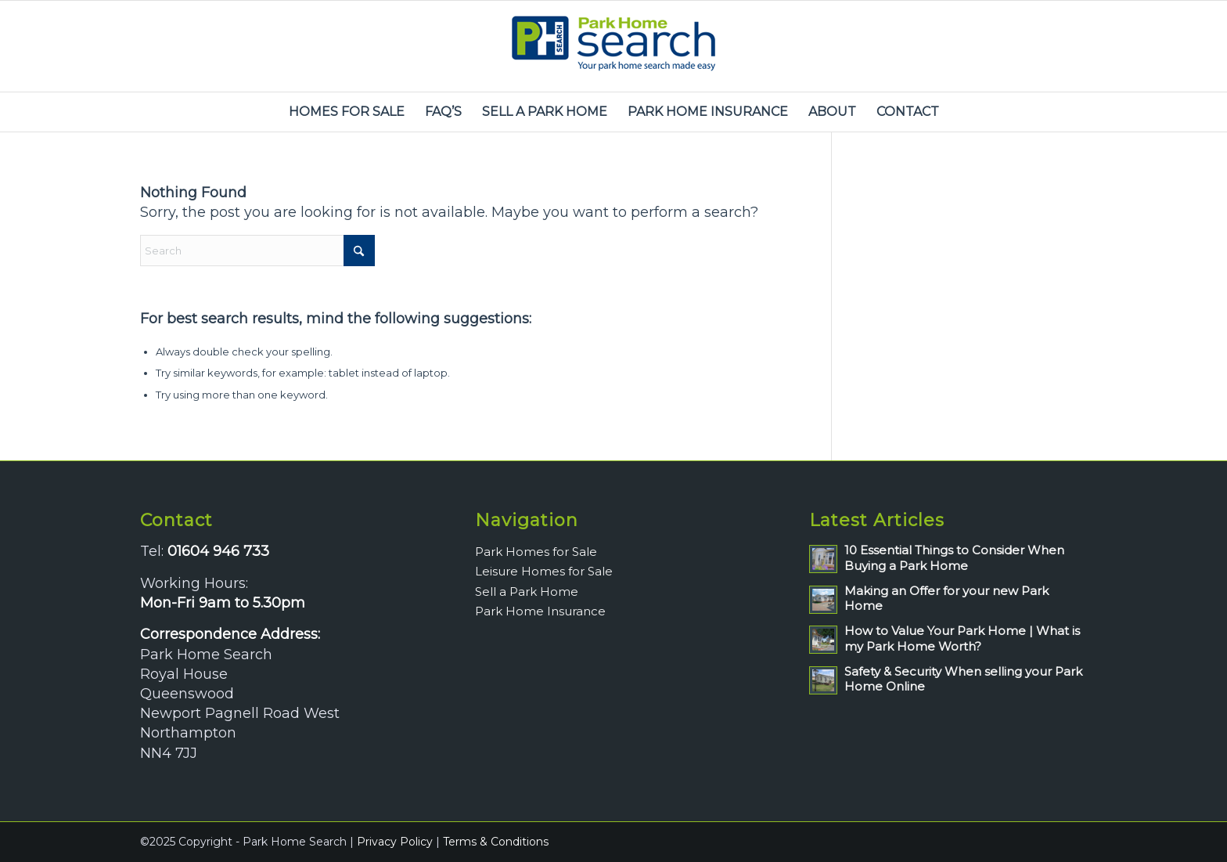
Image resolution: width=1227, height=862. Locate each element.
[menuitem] (347, 112)
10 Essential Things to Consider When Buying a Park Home (954, 558)
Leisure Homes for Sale (544, 571)
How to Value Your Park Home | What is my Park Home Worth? (962, 638)
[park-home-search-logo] (613, 46)
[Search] (257, 250)
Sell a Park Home (526, 591)
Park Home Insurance (540, 611)
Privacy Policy (395, 842)
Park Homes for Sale (536, 551)
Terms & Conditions (496, 842)
